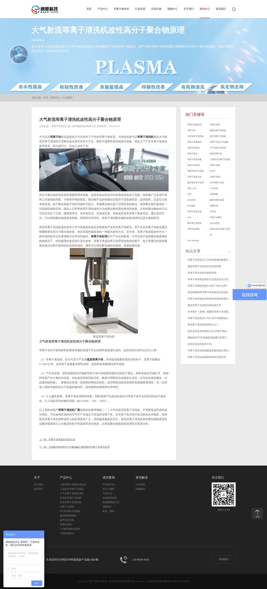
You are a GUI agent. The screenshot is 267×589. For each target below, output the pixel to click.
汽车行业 (107, 493)
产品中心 (103, 9)
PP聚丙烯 (214, 194)
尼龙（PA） (192, 188)
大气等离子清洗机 (218, 148)
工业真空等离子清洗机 (72, 489)
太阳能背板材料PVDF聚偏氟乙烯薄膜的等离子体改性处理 (79, 447)
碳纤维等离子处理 (195, 182)
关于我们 (189, 9)
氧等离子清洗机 (194, 223)
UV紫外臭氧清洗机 (70, 529)
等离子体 (55, 136)
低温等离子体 (95, 359)
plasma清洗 (215, 223)
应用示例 (156, 9)
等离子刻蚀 (215, 177)
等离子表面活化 (194, 177)
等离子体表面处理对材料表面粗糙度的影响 (210, 298)
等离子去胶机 (67, 506)
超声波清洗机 (67, 520)
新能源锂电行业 (111, 502)
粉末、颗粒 (108, 511)
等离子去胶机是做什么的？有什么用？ (208, 286)
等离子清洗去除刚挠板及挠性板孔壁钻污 (209, 350)
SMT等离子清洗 (217, 182)
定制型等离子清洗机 (70, 498)
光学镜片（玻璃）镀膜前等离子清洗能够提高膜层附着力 (217, 311)
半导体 (213, 211)
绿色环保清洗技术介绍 (199, 344)
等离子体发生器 (194, 211)
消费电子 (107, 506)
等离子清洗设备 (194, 159)
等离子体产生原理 (195, 171)
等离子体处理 (99, 236)
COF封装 (214, 188)
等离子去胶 (215, 165)
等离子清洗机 (145, 136)
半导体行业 (108, 484)
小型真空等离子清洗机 (220, 159)
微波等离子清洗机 (218, 130)
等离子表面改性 (194, 142)
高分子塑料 (108, 489)
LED (189, 217)
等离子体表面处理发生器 (62, 439)
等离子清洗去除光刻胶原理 (202, 273)
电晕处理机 (66, 524)
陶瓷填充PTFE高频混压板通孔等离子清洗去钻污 (213, 337)
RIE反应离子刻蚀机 (70, 511)
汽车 (189, 194)
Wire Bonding (193, 240)
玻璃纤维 (214, 206)
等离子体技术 (121, 9)
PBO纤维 (191, 200)
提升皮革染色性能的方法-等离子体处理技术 (211, 331)
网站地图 (163, 581)
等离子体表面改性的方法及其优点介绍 (208, 279)
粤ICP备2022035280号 (178, 581)
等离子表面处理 (194, 124)
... (229, 251)
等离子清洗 (215, 124)
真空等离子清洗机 (218, 136)
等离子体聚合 (216, 217)
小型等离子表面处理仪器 (73, 484)
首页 (89, 9)
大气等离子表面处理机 (72, 493)
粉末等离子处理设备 (70, 502)
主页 (45, 97)
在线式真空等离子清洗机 (220, 232)
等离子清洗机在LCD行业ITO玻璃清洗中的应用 (212, 318)
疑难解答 (140, 489)
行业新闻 (67, 97)
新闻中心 (205, 9)
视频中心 (172, 9)
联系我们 (221, 9)
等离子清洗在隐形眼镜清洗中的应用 (207, 357)
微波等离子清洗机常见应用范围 (204, 266)
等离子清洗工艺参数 (219, 142)
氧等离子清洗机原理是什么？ (203, 324)
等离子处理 (192, 153)
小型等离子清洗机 (195, 136)
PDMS (212, 171)
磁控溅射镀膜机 (68, 515)
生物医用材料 (110, 498)
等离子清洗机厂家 (69, 409)
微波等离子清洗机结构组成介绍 (204, 305)
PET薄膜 (191, 206)
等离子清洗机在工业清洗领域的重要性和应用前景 (214, 260)
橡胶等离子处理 (217, 200)
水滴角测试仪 (67, 533)
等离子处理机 (193, 229)
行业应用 (140, 9)
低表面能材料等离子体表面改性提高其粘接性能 (213, 292)
